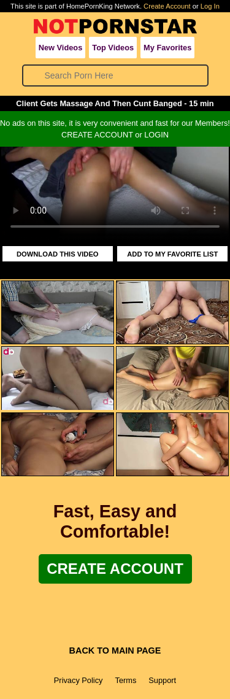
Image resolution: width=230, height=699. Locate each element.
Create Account (167, 6)
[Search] (115, 75)
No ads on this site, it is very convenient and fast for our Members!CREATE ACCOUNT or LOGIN (115, 128)
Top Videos (113, 47)
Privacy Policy (78, 680)
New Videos (61, 47)
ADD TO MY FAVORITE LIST (172, 254)
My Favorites (167, 47)
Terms (125, 680)
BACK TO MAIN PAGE (115, 650)
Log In (210, 6)
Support (162, 680)
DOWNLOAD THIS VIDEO (58, 254)
